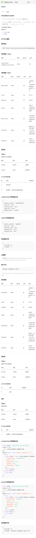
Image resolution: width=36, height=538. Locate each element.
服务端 (3, 6)
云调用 (9, 22)
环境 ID (31, 95)
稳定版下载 (5, 24)
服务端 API (25, 19)
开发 (28, 2)
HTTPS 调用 (7, 32)
